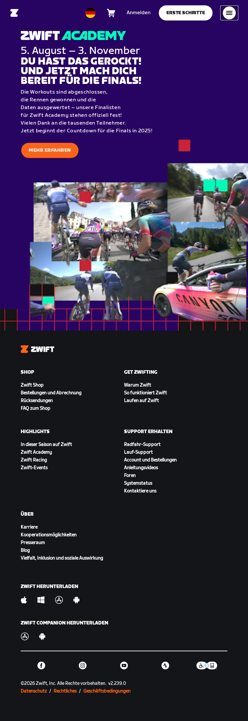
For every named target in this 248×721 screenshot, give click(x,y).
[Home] (14, 13)
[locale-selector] (90, 13)
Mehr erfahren (50, 150)
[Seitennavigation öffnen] (229, 13)
